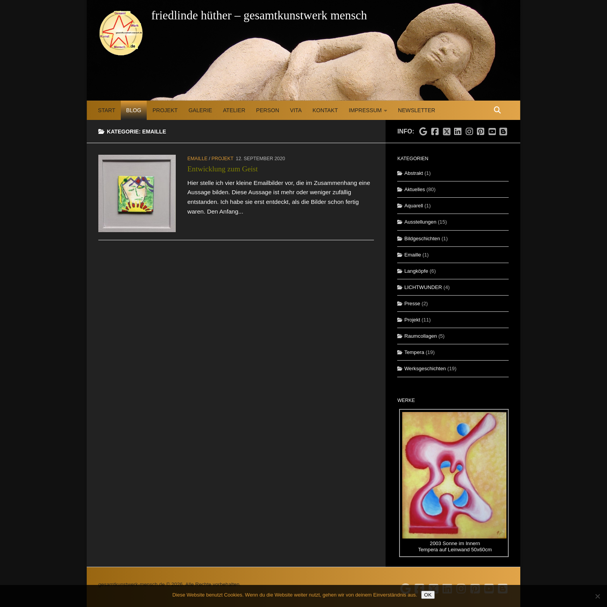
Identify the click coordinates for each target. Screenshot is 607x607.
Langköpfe (416, 271)
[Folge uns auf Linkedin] (458, 132)
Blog (133, 110)
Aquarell (413, 206)
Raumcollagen (420, 336)
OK (428, 595)
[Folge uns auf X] (446, 129)
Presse (412, 303)
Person (267, 110)
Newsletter (416, 110)
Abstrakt (413, 173)
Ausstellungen (420, 222)
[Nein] (597, 596)
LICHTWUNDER (423, 287)
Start (106, 110)
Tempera (414, 352)
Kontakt (325, 110)
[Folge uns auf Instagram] (469, 132)
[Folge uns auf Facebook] (434, 132)
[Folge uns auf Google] (423, 132)
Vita (296, 110)
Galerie (200, 110)
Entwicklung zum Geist (222, 169)
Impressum (365, 110)
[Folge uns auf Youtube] (492, 132)
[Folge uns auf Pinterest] (481, 132)
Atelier (234, 110)
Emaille (197, 158)
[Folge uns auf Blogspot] (504, 131)
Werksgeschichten (425, 368)
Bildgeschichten (422, 238)
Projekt (165, 110)
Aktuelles (414, 189)
